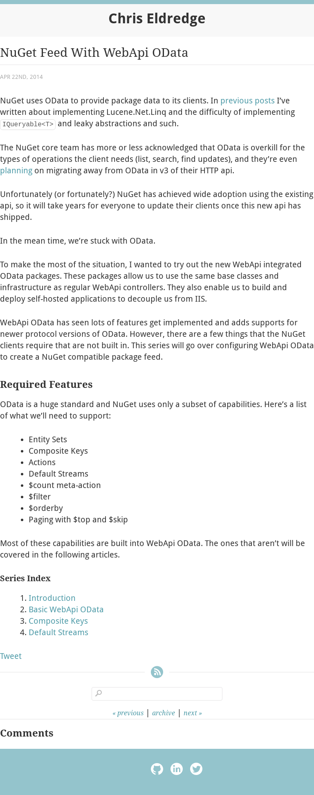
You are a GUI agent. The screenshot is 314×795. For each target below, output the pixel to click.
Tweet (11, 656)
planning (16, 170)
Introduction (52, 598)
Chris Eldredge (157, 18)
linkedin (176, 770)
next (190, 713)
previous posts (247, 100)
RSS (157, 673)
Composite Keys (58, 621)
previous (130, 713)
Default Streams (58, 632)
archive (163, 713)
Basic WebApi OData (66, 609)
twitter (196, 770)
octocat (157, 770)
